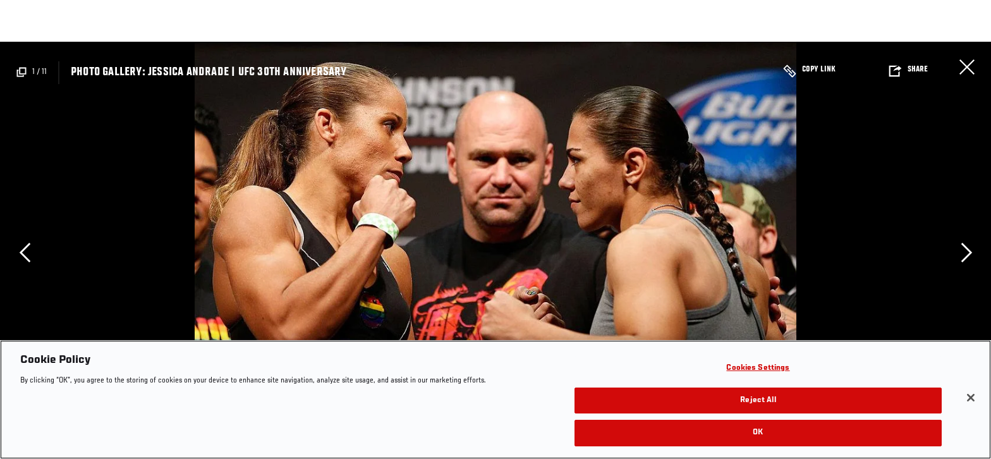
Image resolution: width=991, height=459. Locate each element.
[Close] (971, 398)
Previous (24, 252)
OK (758, 433)
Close (967, 67)
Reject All (757, 400)
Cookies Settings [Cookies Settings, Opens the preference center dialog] (757, 368)
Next (966, 252)
